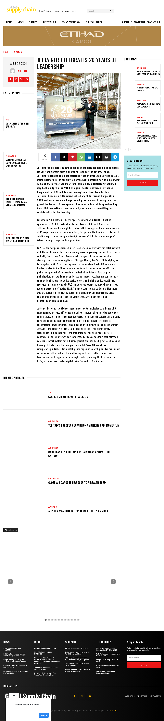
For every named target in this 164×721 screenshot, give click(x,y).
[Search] (111, 11)
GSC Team (22, 71)
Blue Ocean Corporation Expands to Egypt (105, 672)
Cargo (140, 117)
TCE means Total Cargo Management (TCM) (147, 121)
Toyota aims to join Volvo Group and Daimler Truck (148, 72)
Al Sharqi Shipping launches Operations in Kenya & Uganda (77, 659)
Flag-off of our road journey (45, 648)
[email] (142, 175)
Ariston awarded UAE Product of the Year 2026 (78, 511)
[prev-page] (125, 149)
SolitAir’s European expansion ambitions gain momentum (16, 162)
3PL (7, 120)
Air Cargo (17, 52)
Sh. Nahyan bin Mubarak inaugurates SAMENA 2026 (106, 649)
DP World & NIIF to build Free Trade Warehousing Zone (45, 674)
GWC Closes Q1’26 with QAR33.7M (17, 125)
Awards (52, 507)
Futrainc (113, 710)
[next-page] (130, 149)
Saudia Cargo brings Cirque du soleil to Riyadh (46, 668)
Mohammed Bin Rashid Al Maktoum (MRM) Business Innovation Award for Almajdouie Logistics (47, 660)
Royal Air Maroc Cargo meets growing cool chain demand (147, 138)
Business (141, 68)
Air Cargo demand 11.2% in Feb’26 (147, 89)
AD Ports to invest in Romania (76, 648)
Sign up (142, 183)
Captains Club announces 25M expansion (148, 105)
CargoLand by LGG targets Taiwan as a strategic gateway (16, 202)
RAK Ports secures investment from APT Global (108, 655)
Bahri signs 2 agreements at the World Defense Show (77, 653)
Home (5, 52)
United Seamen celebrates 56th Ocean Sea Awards (77, 670)
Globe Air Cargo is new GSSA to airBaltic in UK (18, 240)
